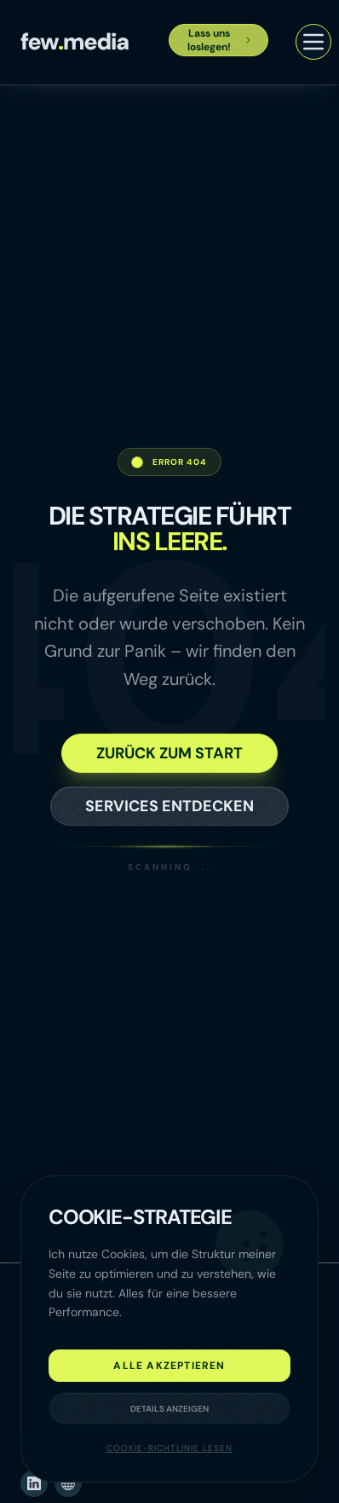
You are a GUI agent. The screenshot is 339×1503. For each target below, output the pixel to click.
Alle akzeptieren (169, 1365)
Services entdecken (169, 806)
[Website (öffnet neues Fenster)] (68, 1483)
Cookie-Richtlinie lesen (169, 1448)
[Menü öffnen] (312, 42)
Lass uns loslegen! (220, 40)
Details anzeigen (169, 1408)
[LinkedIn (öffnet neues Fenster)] (34, 1483)
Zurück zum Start (169, 753)
